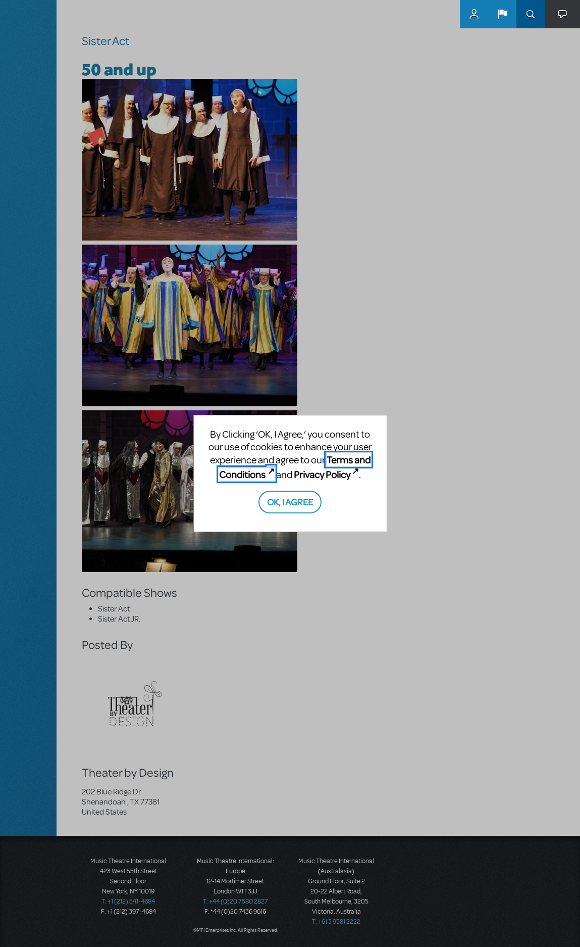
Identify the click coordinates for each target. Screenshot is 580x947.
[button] (502, 14)
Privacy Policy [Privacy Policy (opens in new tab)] (322, 474)
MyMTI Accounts (474, 14)
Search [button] (530, 14)
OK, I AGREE (290, 501)
